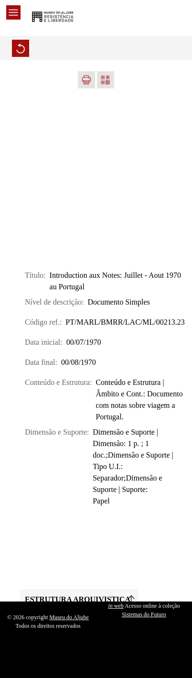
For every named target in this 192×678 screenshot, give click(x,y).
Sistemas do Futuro (144, 614)
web (115, 605)
